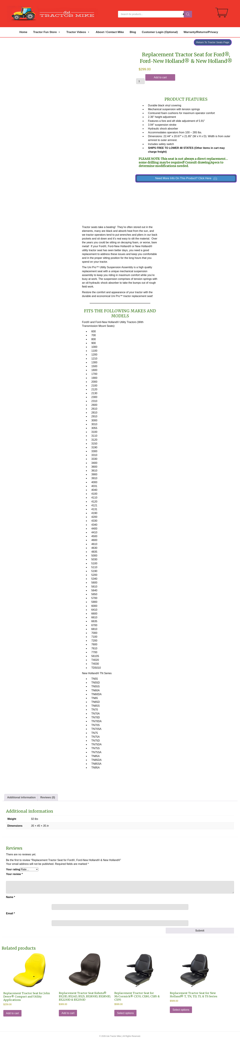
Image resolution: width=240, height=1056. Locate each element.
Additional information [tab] (21, 812)
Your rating (13, 884)
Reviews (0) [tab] (47, 812)
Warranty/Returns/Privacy (201, 32)
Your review (14, 889)
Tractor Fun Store (47, 32)
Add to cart (160, 77)
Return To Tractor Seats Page (212, 42)
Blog (133, 32)
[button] (186, 178)
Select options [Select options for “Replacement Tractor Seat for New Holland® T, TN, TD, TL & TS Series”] (180, 1024)
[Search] (188, 14)
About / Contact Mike (110, 32)
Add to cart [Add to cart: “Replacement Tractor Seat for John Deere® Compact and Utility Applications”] (12, 1028)
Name (10, 912)
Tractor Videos (78, 32)
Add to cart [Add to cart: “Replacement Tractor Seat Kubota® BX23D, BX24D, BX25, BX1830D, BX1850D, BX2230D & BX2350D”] (68, 1027)
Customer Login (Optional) (160, 32)
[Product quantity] (140, 81)
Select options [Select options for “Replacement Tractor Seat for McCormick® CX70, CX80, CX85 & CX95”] (125, 1027)
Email (10, 928)
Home (23, 32)
